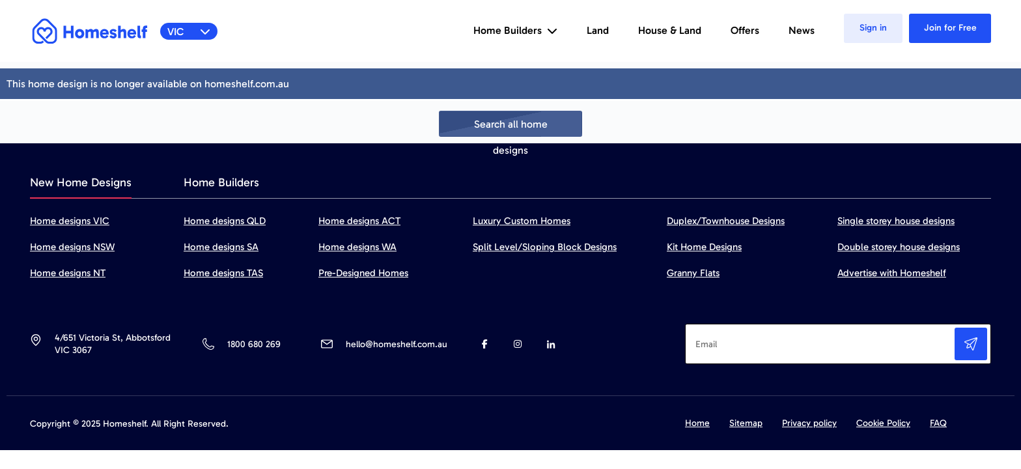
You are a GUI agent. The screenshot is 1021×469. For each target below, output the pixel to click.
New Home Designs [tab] (81, 182)
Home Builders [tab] (221, 182)
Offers (745, 30)
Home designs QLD (225, 221)
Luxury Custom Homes (521, 221)
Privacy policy (809, 423)
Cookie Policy (883, 423)
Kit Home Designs (704, 247)
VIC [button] (189, 31)
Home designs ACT (359, 221)
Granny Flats (693, 273)
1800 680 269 (253, 344)
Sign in (873, 27)
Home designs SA (221, 247)
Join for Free (950, 27)
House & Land (669, 30)
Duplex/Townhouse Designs (726, 221)
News (802, 30)
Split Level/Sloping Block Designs (545, 247)
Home (697, 423)
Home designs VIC (69, 221)
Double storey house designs (898, 247)
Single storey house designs (896, 221)
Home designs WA (357, 247)
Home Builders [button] (515, 30)
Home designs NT (67, 273)
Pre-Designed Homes (363, 273)
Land (598, 30)
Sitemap (745, 423)
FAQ (938, 423)
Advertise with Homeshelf (891, 273)
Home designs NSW (72, 247)
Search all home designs (511, 127)
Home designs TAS (223, 273)
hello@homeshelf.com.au (396, 344)
